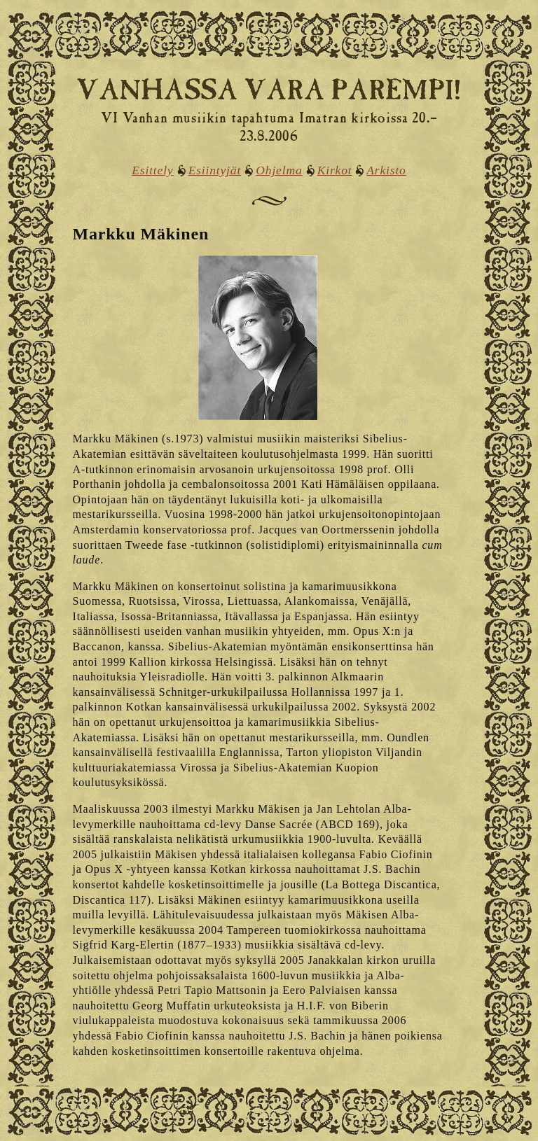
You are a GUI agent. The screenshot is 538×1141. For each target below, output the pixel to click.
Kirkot (334, 170)
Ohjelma (279, 170)
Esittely (152, 170)
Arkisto (386, 170)
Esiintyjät (214, 170)
